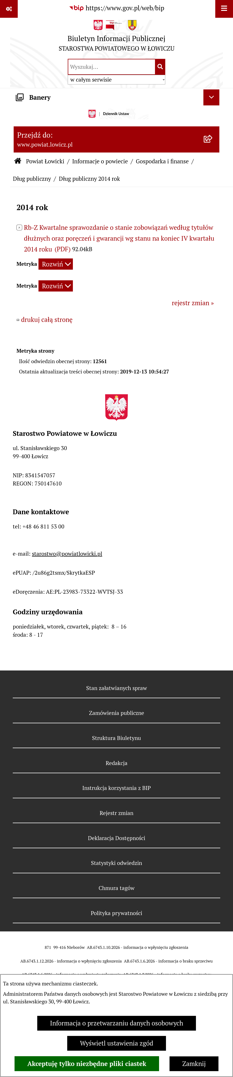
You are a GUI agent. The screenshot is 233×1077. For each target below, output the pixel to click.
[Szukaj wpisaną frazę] (160, 67)
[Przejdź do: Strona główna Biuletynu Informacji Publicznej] (18, 161)
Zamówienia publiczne (116, 713)
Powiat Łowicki (45, 161)
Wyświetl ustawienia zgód (116, 1043)
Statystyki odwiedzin (116, 863)
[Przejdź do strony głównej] (116, 37)
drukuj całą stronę (47, 320)
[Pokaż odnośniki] (9, 9)
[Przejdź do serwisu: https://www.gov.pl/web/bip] (116, 8)
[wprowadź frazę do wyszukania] (112, 67)
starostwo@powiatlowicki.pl (67, 553)
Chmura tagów (117, 888)
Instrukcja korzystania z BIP (116, 788)
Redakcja (116, 763)
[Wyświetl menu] (224, 9)
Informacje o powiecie (100, 161)
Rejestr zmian (116, 813)
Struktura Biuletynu (116, 738)
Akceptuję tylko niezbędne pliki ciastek (86, 1063)
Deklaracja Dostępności (116, 838)
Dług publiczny (32, 178)
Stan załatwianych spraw (116, 688)
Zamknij (194, 1064)
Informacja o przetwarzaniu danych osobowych (116, 1023)
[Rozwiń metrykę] (55, 264)
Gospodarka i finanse (162, 161)
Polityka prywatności (116, 913)
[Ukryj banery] (211, 97)
